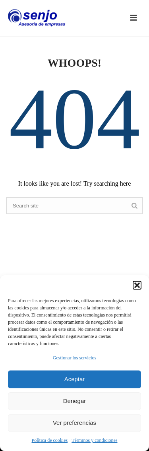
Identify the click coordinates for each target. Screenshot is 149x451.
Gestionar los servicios (74, 358)
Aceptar (74, 379)
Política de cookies (50, 440)
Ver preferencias (74, 422)
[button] (137, 285)
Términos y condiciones (94, 440)
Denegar (74, 400)
